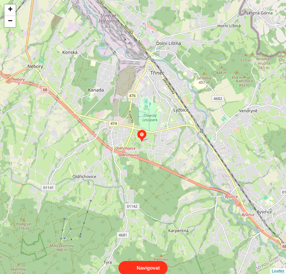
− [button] (10, 21)
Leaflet (278, 264)
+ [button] (10, 10)
